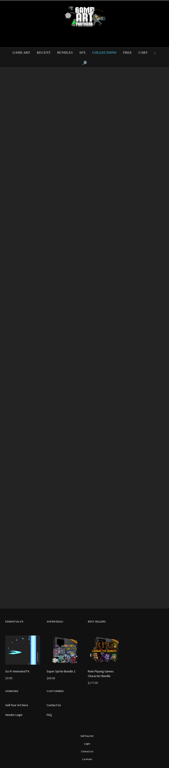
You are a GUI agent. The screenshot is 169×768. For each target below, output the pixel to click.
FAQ (49, 715)
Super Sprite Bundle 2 (61, 671)
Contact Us (54, 705)
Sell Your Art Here (16, 705)
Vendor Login (13, 715)
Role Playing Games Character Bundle (101, 673)
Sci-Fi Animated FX (17, 671)
